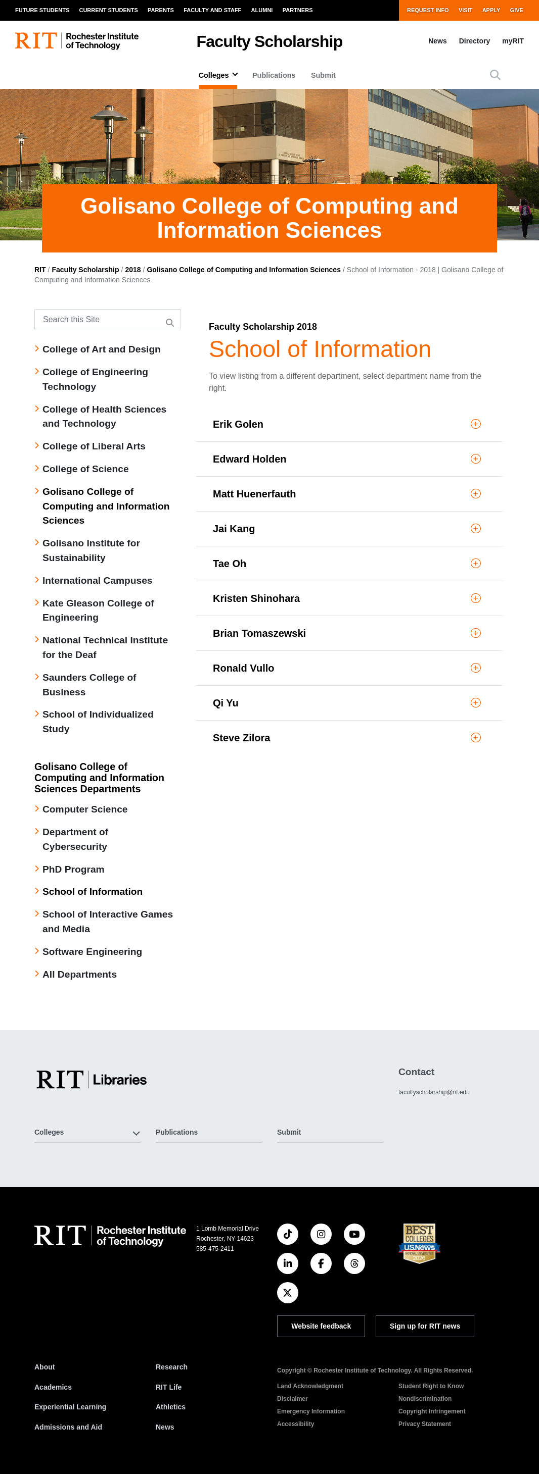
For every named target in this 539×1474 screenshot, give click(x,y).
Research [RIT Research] (172, 1367)
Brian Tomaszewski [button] (347, 633)
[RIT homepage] (77, 41)
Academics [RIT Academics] (53, 1387)
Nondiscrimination (425, 1398)
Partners (298, 10)
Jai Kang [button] (347, 528)
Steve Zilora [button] (347, 737)
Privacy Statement (424, 1424)
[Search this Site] (107, 319)
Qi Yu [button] (347, 702)
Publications (274, 75)
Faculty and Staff (212, 10)
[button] (495, 75)
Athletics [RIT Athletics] (171, 1407)
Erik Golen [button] (347, 424)
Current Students (108, 10)
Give (516, 10)
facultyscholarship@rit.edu (434, 1092)
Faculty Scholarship (270, 41)
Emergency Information (311, 1411)
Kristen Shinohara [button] (347, 598)
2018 (133, 270)
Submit (323, 75)
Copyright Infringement (432, 1411)
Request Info (428, 10)
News (437, 41)
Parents (161, 10)
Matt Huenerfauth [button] (347, 493)
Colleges (214, 75)
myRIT (513, 41)
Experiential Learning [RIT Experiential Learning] (70, 1407)
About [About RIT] (44, 1367)
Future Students (42, 10)
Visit (466, 10)
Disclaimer (292, 1398)
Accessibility (295, 1424)
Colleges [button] (49, 1132)
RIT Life (169, 1387)
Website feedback (321, 1326)
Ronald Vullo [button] (347, 668)
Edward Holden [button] (347, 459)
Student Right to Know (431, 1386)
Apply (491, 10)
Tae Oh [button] (347, 563)
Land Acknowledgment (310, 1386)
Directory (474, 41)
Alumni (262, 10)
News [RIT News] (165, 1427)
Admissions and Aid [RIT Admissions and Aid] (68, 1427)
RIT (40, 270)
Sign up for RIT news (425, 1326)
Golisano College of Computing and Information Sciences (243, 270)
